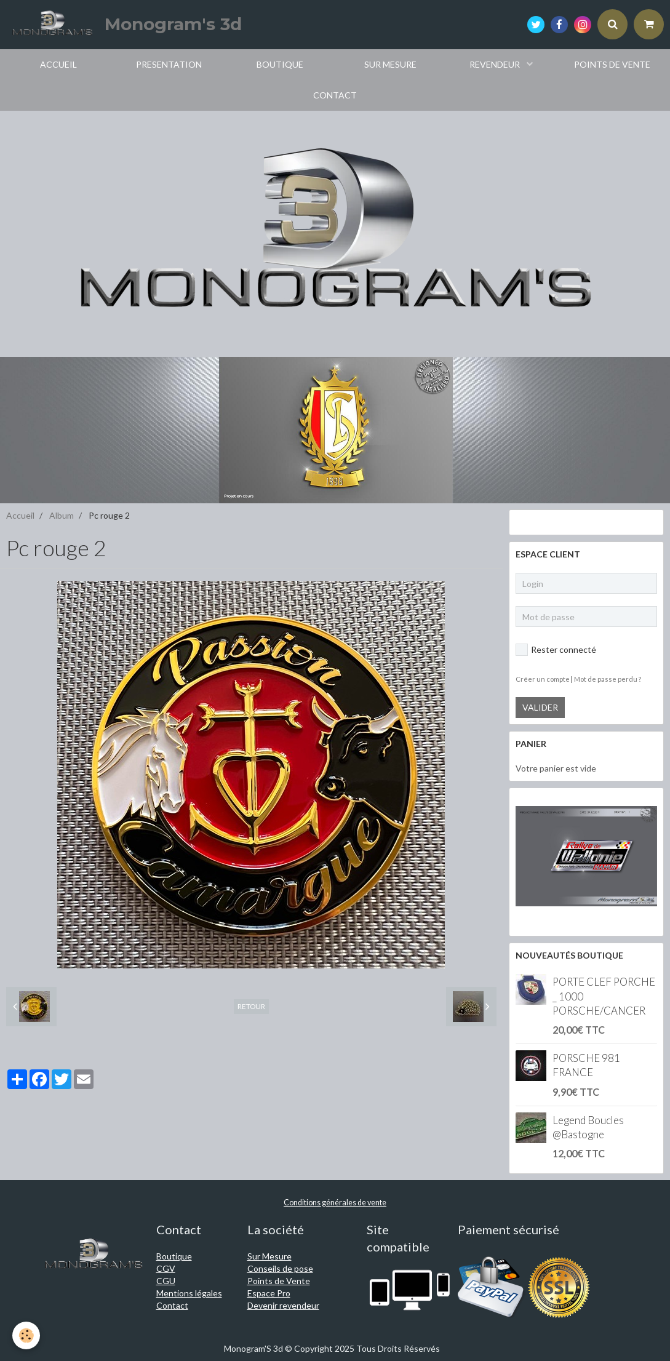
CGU (165, 1280)
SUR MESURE (390, 64)
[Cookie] (26, 1335)
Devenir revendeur (283, 1305)
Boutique (174, 1256)
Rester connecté (556, 650)
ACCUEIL (58, 64)
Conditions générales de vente (335, 1202)
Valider (540, 707)
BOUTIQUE (280, 64)
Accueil (20, 515)
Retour (251, 1006)
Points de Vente (278, 1280)
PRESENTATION (169, 64)
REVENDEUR (495, 64)
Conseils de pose (280, 1268)
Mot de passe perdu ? (607, 679)
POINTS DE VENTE (612, 64)
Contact (172, 1305)
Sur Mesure (269, 1256)
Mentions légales (189, 1293)
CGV (165, 1268)
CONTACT (335, 95)
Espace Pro (268, 1293)
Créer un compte (543, 679)
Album (61, 515)
